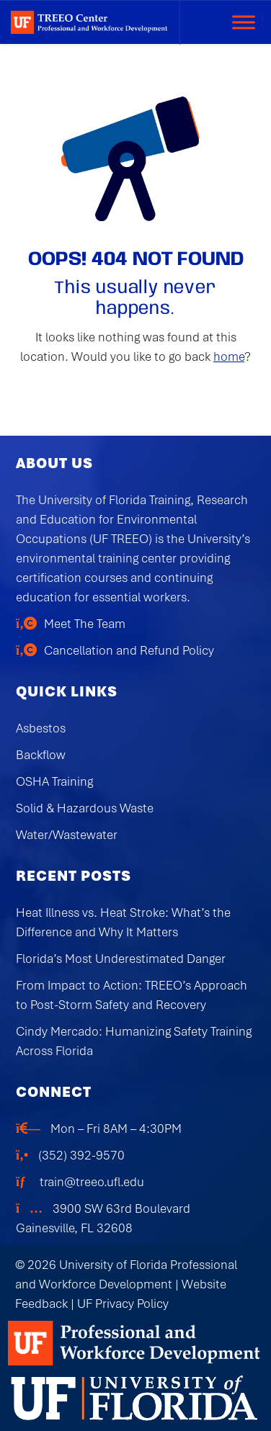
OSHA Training (54, 781)
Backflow (41, 755)
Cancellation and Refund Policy (129, 650)
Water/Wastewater (66, 835)
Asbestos (41, 728)
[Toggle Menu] (243, 22)
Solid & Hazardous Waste (85, 808)
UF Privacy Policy (123, 1303)
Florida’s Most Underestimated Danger (121, 958)
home (228, 356)
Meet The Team (84, 624)
